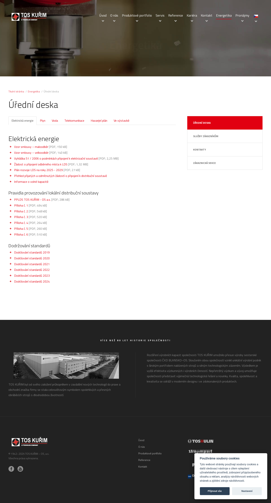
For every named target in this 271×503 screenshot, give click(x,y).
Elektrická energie (22, 120)
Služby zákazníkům (205, 136)
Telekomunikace (74, 120)
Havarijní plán (99, 120)
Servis (160, 15)
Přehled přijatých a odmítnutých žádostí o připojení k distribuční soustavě (60, 176)
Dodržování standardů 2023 (32, 275)
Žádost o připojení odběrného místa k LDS (40, 164)
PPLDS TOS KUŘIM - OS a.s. (32, 199)
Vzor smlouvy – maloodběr (31, 146)
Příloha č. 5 (21, 228)
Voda (55, 120)
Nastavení (247, 491)
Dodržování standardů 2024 (32, 281)
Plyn (42, 120)
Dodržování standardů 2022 (32, 269)
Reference (175, 15)
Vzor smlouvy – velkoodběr (31, 152)
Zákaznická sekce (204, 163)
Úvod (103, 15)
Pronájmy (242, 15)
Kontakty (199, 149)
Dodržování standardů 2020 (32, 258)
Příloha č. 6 (21, 234)
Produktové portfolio (137, 15)
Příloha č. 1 (21, 205)
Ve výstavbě (121, 120)
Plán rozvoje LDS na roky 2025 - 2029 (38, 170)
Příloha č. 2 (21, 211)
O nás (114, 15)
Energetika (224, 15)
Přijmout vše (215, 491)
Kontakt (206, 15)
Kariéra (192, 15)
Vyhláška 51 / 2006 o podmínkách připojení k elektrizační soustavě (56, 158)
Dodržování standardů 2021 (32, 264)
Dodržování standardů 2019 (32, 252)
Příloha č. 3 (21, 217)
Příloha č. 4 (21, 222)
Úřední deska (202, 123)
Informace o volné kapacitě (31, 181)
